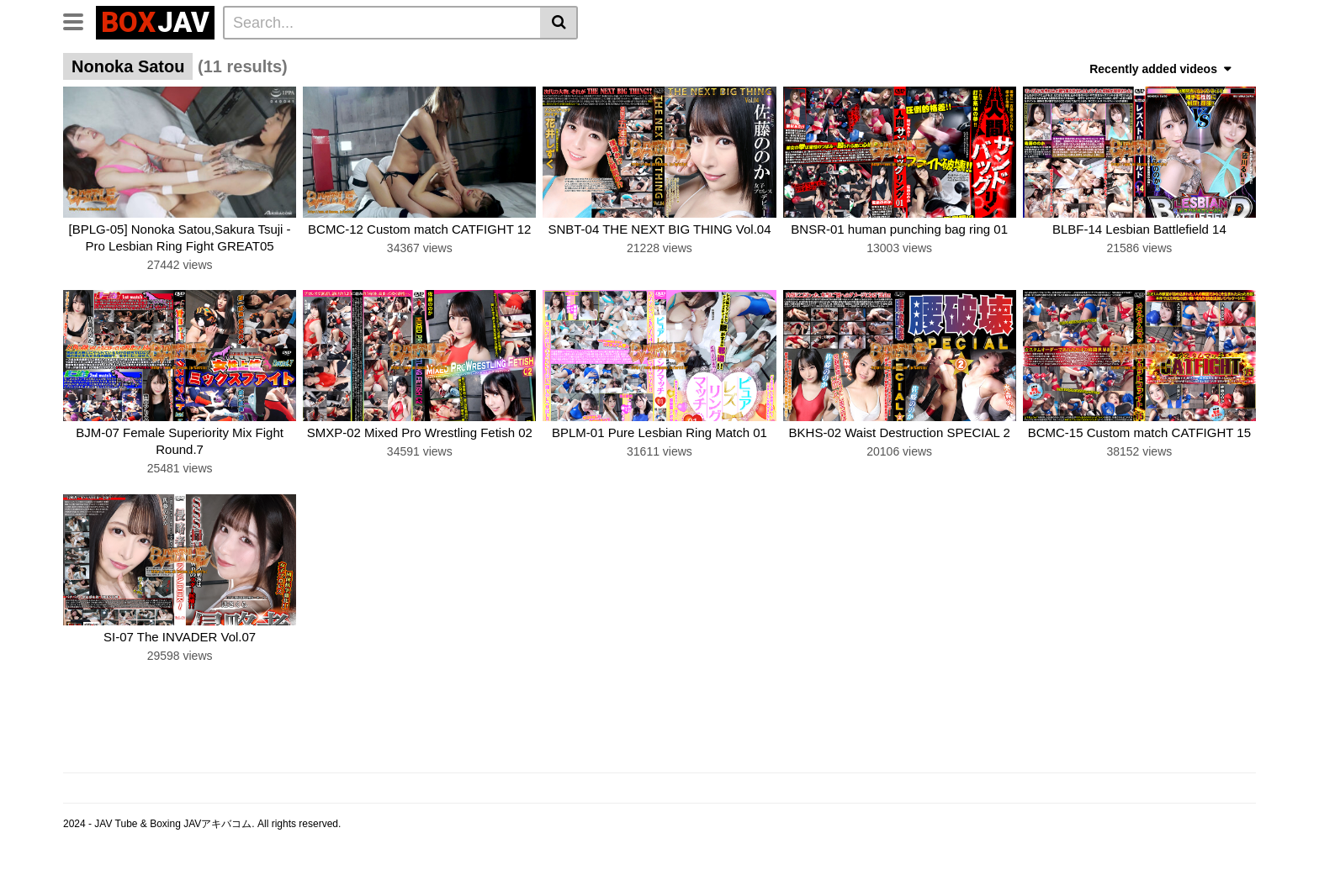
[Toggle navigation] (79, 20)
